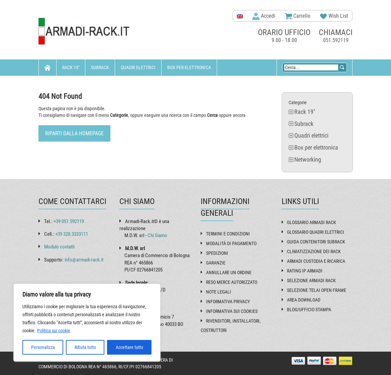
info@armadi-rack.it (84, 260)
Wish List (334, 16)
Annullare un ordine (229, 272)
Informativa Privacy (228, 301)
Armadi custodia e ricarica (316, 261)
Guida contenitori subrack (316, 241)
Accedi (263, 16)
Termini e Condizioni (228, 233)
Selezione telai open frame (316, 290)
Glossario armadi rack (311, 222)
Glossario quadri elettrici (315, 232)
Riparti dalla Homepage (74, 133)
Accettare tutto (129, 347)
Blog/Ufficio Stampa (309, 309)
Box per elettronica (189, 67)
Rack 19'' (70, 67)
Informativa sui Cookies (232, 311)
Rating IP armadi (304, 270)
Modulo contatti (59, 247)
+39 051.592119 (69, 221)
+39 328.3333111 (71, 234)
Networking (57, 83)
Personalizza (43, 347)
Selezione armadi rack (311, 280)
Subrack (100, 67)
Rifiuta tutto (85, 347)
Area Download (303, 300)
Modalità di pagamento (231, 243)
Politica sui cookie (53, 330)
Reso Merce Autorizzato (231, 282)
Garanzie (215, 262)
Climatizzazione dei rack (314, 251)
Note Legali (218, 292)
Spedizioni (217, 253)
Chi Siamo (157, 235)
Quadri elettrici (138, 67)
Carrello (297, 16)
